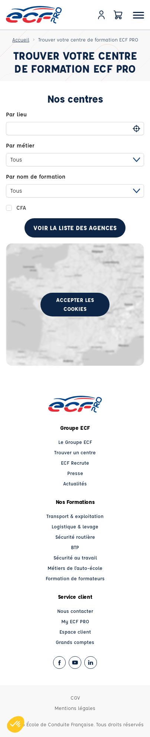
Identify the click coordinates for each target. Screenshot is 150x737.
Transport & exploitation (75, 516)
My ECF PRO (75, 621)
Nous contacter (75, 611)
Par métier (20, 145)
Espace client (75, 631)
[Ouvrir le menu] (138, 15)
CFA (21, 207)
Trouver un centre (75, 452)
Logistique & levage (75, 526)
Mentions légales (75, 708)
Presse (75, 473)
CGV (75, 697)
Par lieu (16, 114)
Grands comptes (75, 642)
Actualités (75, 483)
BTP (75, 547)
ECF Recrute (75, 462)
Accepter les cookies (75, 304)
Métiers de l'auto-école (75, 568)
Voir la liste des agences (75, 228)
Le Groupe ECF (75, 442)
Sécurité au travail (75, 557)
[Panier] (118, 15)
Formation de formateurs (75, 578)
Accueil (20, 39)
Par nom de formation (35, 176)
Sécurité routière (75, 537)
